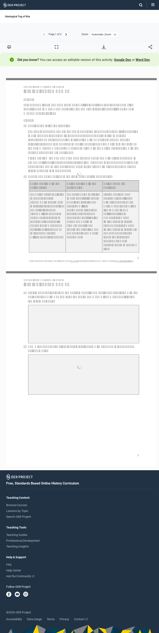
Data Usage (34, 619)
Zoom (85, 34)
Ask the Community (20, 576)
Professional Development (23, 540)
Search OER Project (18, 516)
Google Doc (122, 60)
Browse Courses (16, 505)
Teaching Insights (17, 546)
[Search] (138, 4)
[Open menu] (153, 5)
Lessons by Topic (17, 511)
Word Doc (143, 60)
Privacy (64, 619)
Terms (51, 619)
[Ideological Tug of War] (79, 270)
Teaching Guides (16, 535)
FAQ (9, 564)
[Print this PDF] (9, 47)
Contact (81, 619)
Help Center (13, 570)
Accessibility (14, 619)
